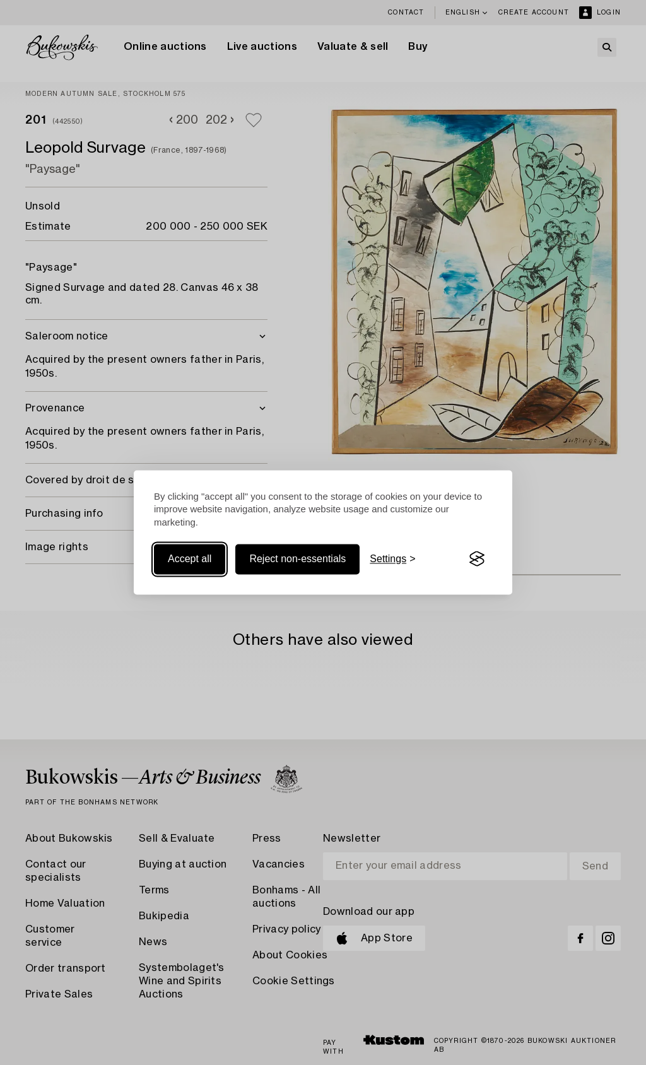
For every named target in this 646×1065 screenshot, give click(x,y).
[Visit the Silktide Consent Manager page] (477, 559)
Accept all (189, 558)
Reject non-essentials (297, 558)
